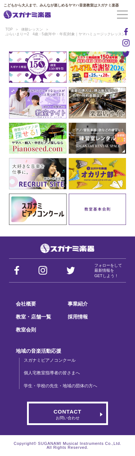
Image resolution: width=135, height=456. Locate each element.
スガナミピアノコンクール (50, 360)
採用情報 (78, 317)
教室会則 (26, 330)
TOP (9, 29)
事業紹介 (78, 304)
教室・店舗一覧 (33, 317)
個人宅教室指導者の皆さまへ (52, 372)
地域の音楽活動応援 (38, 351)
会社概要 (26, 304)
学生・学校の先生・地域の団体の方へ (60, 385)
